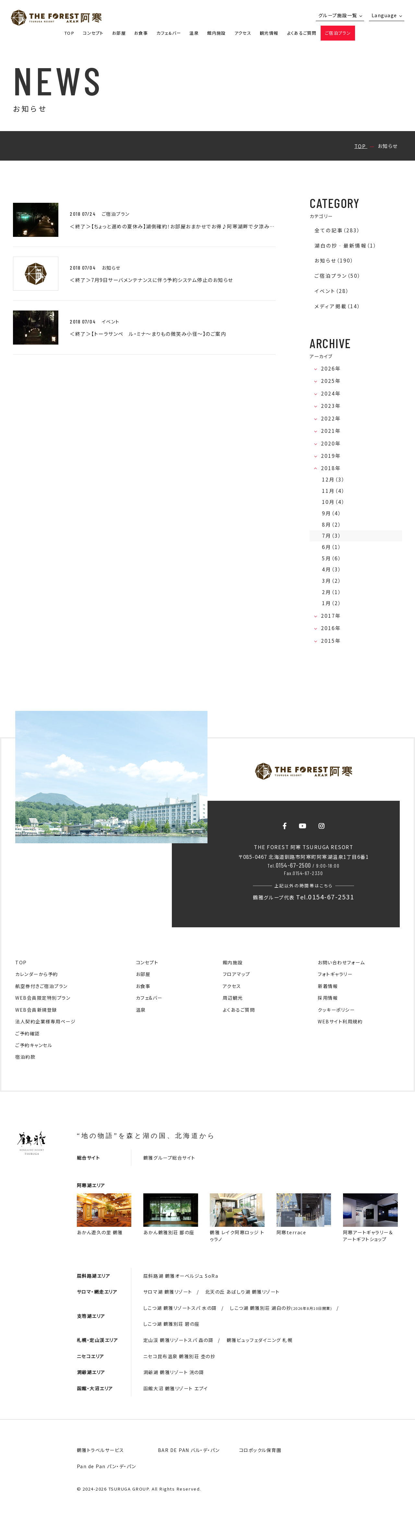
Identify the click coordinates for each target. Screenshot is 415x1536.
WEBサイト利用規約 (340, 1021)
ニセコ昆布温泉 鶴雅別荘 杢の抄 (179, 1356)
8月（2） (331, 524)
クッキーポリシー (336, 1009)
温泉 (194, 33)
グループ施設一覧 (337, 15)
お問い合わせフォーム (341, 962)
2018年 (332, 468)
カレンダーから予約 (36, 974)
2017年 (332, 615)
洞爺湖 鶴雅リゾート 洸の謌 (173, 1372)
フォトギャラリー (335, 974)
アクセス (242, 33)
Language (384, 15)
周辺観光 (233, 997)
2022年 (332, 418)
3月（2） (331, 580)
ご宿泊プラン (338, 33)
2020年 (332, 443)
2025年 (332, 380)
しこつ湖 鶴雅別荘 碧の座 (171, 1324)
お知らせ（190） (334, 260)
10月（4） (333, 501)
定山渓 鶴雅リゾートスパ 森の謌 (178, 1340)
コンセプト (93, 33)
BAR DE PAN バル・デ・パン (189, 1450)
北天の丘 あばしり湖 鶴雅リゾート (242, 1291)
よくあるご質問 (301, 33)
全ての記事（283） (337, 230)
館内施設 (216, 33)
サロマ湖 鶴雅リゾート (167, 1291)
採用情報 (328, 997)
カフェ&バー (168, 33)
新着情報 (328, 986)
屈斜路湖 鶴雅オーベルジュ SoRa (180, 1276)
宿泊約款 (25, 1057)
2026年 (332, 368)
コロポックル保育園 (260, 1450)
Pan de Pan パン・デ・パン (106, 1466)
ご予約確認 (27, 1033)
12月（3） (333, 479)
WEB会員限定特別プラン (42, 997)
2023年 (332, 405)
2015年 (332, 640)
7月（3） (331, 535)
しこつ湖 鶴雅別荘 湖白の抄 (281, 1308)
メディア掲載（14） (337, 306)
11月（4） (333, 490)
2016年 (332, 628)
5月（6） (331, 558)
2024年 (332, 393)
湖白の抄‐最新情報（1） (345, 245)
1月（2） (331, 603)
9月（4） (331, 513)
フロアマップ (236, 974)
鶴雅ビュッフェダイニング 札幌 (260, 1340)
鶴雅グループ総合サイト (169, 1157)
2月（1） (331, 592)
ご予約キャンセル (33, 1045)
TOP (69, 33)
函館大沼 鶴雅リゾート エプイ (175, 1388)
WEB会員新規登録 (36, 1009)
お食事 (141, 33)
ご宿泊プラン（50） (337, 275)
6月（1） (331, 546)
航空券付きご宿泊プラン (41, 986)
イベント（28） (331, 290)
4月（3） (331, 569)
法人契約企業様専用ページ (45, 1021)
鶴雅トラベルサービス (100, 1450)
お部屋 (119, 33)
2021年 (332, 430)
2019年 (332, 455)
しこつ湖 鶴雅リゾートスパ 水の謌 (180, 1308)
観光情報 (269, 33)
